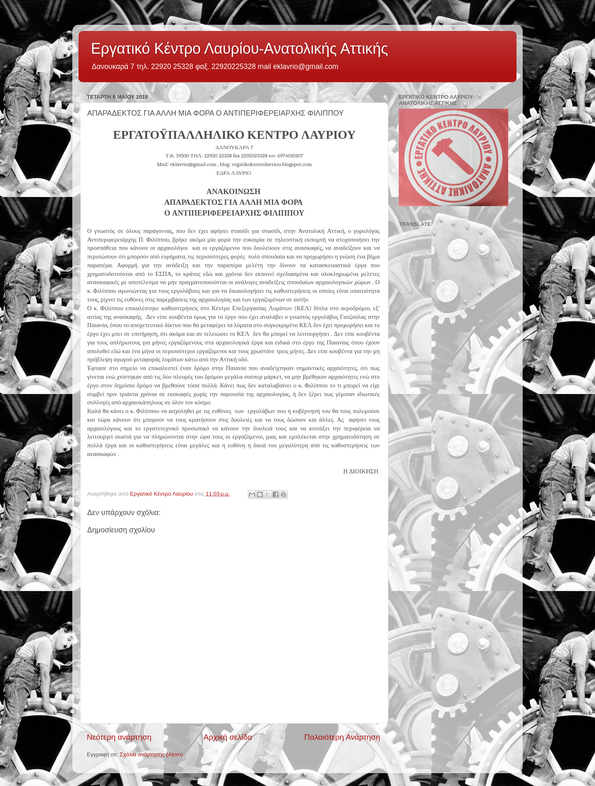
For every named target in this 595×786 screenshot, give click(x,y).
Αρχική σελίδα (228, 737)
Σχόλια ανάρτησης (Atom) (151, 754)
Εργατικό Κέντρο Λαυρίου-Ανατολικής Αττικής (239, 48)
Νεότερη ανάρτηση (119, 737)
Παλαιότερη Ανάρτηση (342, 737)
